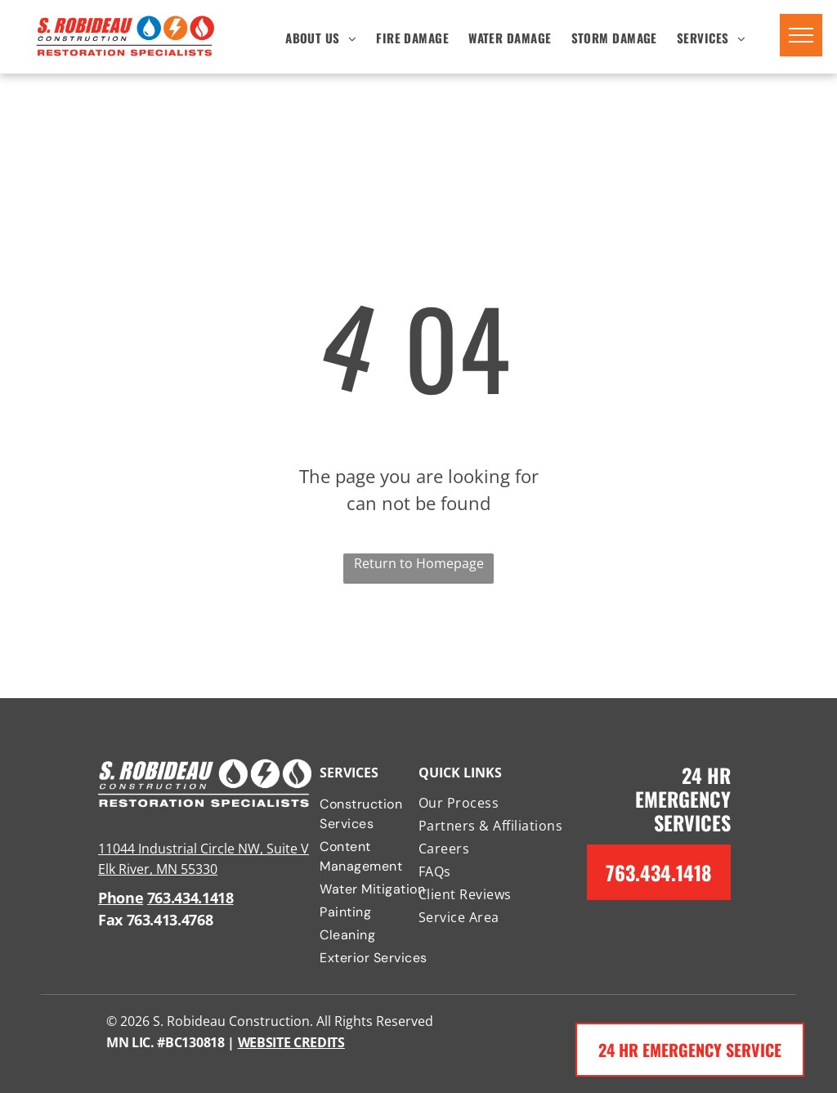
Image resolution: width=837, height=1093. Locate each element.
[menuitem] (320, 37)
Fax (110, 919)
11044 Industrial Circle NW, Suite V (203, 849)
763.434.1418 (190, 897)
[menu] (801, 35)
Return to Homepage (419, 563)
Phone (120, 897)
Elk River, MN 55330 (157, 869)
